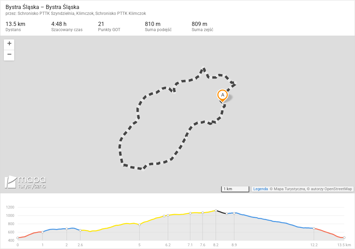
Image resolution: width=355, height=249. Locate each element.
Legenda (260, 189)
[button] (9, 44)
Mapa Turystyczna (289, 189)
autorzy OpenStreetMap (331, 189)
